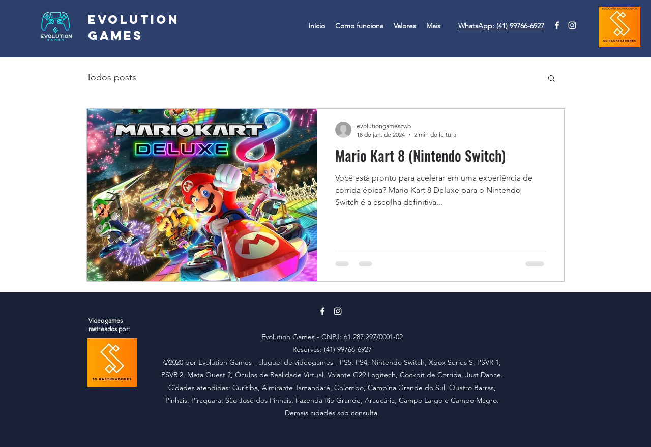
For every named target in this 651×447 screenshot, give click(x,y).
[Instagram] (572, 25)
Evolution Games (134, 27)
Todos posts (111, 77)
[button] (551, 79)
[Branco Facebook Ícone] (557, 25)
